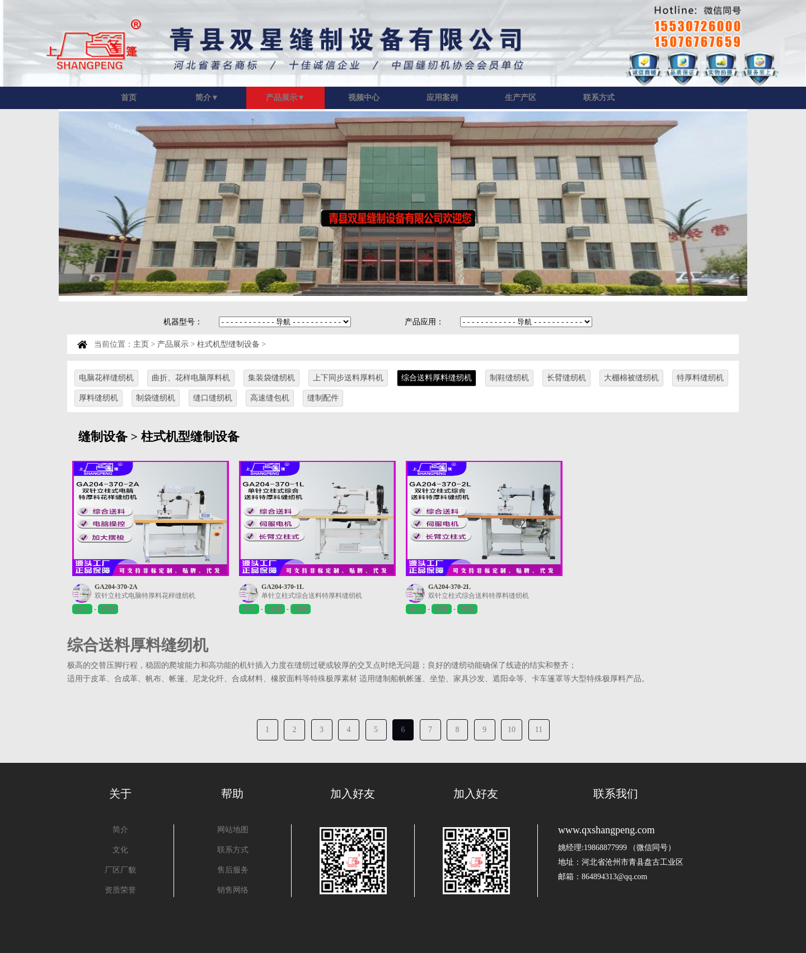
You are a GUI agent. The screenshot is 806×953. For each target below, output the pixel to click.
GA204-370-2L (449, 587)
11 (538, 729)
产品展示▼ (285, 97)
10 (512, 729)
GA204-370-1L (282, 587)
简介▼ (207, 97)
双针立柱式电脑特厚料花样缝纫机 (145, 596)
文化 (120, 850)
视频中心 (363, 97)
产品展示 (173, 344)
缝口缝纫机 (212, 398)
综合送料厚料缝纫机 (436, 378)
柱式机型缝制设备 (228, 344)
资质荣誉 (120, 890)
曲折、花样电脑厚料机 (191, 378)
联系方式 (599, 97)
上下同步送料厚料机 (348, 378)
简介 (120, 829)
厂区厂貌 (120, 870)
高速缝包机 (269, 398)
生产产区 (520, 97)
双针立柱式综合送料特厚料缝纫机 (478, 596)
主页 (141, 344)
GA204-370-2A (116, 587)
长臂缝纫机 (566, 378)
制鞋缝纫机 (509, 378)
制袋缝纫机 (155, 398)
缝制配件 (323, 398)
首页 (129, 97)
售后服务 (233, 870)
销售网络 (233, 890)
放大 (82, 609)
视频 (300, 609)
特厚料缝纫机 (700, 378)
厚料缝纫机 (98, 398)
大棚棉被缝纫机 (631, 378)
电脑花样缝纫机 (106, 378)
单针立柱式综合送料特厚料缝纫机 (311, 596)
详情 (108, 609)
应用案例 (442, 97)
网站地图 (233, 829)
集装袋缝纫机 (271, 378)
